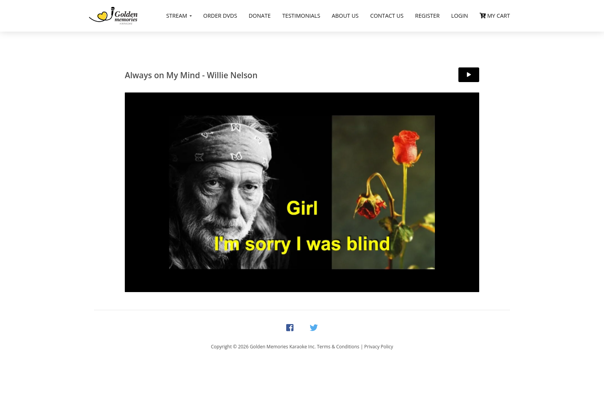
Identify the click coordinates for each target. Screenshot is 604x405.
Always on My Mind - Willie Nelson (191, 75)
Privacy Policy (378, 346)
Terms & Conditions (338, 346)
